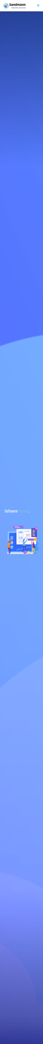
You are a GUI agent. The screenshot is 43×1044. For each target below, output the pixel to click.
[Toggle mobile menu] (38, 5)
